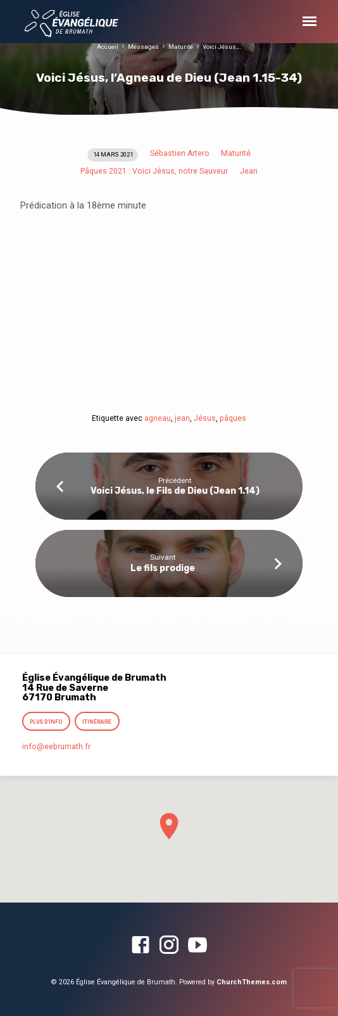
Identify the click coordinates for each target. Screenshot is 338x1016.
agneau (157, 418)
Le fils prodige (162, 568)
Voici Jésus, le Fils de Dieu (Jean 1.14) (175, 490)
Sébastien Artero (180, 153)
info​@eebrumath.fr (56, 746)
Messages (143, 46)
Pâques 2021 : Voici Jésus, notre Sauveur (154, 171)
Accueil (107, 46)
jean (182, 418)
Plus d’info (46, 722)
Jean (249, 171)
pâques (233, 418)
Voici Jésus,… (222, 46)
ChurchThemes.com (251, 982)
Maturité (180, 46)
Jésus (205, 418)
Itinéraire (96, 722)
